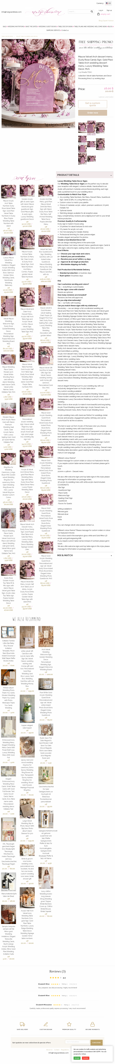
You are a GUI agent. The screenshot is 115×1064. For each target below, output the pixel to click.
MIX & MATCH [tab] (65, 555)
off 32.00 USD (26, 223)
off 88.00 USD (44, 339)
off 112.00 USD (45, 391)
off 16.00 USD (7, 229)
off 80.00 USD (7, 347)
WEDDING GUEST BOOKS (47, 26)
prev (5, 106)
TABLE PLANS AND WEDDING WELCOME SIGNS (90, 26)
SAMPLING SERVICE (53, 30)
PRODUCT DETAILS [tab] (68, 175)
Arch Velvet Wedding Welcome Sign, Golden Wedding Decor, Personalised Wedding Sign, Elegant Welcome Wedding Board (46, 660)
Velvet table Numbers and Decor (26, 36)
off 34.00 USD (26, 443)
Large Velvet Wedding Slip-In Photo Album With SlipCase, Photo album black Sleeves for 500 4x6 (27, 828)
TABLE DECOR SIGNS (65, 26)
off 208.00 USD (45, 278)
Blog (100, 21)
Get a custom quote (92, 104)
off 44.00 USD (26, 280)
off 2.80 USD (7, 396)
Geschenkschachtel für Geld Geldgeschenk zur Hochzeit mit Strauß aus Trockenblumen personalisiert (46, 794)
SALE (4, 26)
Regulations (65, 1050)
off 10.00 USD (7, 289)
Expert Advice (108, 21)
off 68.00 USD (44, 439)
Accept (77, 1058)
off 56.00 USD (7, 501)
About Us (49, 1050)
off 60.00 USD (44, 534)
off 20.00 (6, 664)
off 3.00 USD (7, 446)
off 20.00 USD (26, 553)
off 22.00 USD (7, 607)
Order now (92, 112)
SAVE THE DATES (31, 26)
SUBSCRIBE (96, 1042)
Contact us (65, 30)
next (71, 106)
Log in (101, 10)
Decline (85, 1058)
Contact (56, 1050)
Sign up (109, 10)
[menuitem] (4, 26)
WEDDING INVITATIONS (16, 26)
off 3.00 (6, 958)
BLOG (110, 26)
